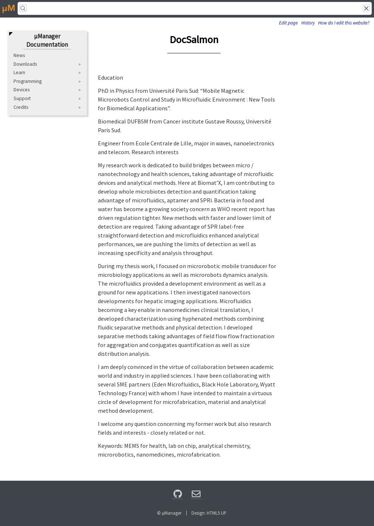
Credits (21, 107)
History (308, 23)
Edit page (288, 23)
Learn (19, 72)
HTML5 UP (216, 513)
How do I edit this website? (343, 23)
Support (22, 98)
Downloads (25, 64)
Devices (22, 90)
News (19, 55)
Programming (28, 81)
